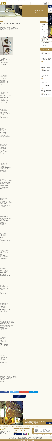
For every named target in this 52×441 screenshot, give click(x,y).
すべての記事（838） (45, 24)
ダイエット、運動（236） (46, 32)
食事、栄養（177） (45, 33)
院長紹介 (33, 437)
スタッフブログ (4, 17)
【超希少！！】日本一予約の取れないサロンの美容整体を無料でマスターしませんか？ (46, 76)
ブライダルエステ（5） (45, 29)
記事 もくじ (2, 381)
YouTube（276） (44, 27)
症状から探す (24, 437)
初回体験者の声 (13, 438)
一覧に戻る (19, 396)
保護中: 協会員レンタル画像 (45, 63)
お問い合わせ (41, 438)
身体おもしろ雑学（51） (45, 39)
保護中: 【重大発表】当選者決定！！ (46, 88)
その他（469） (44, 42)
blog (30, 438)
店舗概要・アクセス (26, 438)
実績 (9, 438)
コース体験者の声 (19, 438)
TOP (0, 17)
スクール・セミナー (35, 438)
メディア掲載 (29, 437)
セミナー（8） (44, 30)
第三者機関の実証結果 (39, 437)
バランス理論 (14, 437)
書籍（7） (43, 26)
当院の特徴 (19, 437)
